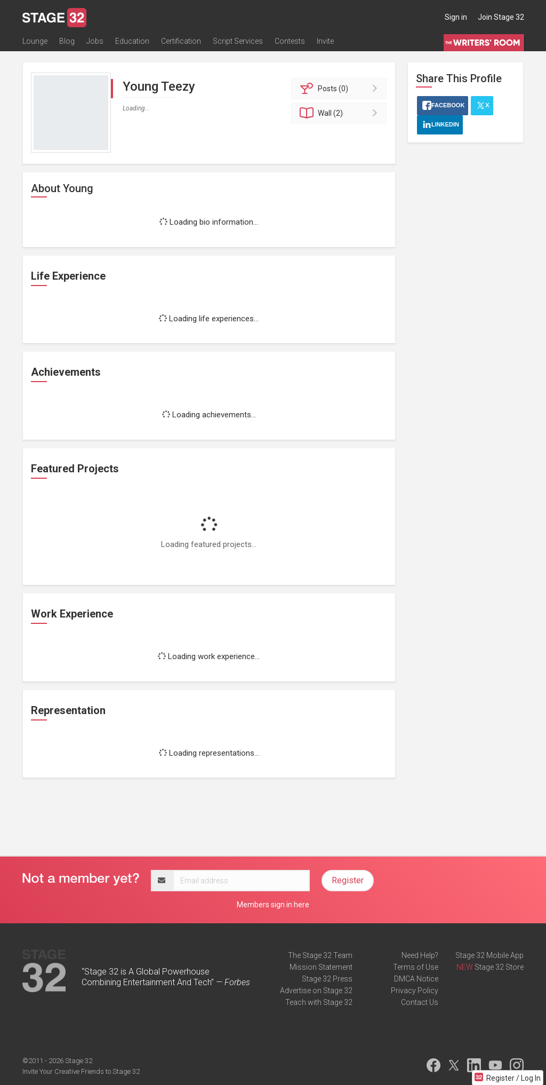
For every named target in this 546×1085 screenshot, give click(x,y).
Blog (67, 41)
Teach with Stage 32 (318, 1002)
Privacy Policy (414, 990)
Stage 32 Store (499, 967)
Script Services (238, 41)
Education (132, 41)
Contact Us (419, 1002)
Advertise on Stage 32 (316, 990)
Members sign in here (273, 904)
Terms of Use (415, 967)
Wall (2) (340, 113)
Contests (290, 41)
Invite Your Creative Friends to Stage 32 (81, 1071)
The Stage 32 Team (320, 955)
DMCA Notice (416, 979)
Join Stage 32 (501, 17)
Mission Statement (321, 967)
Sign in (456, 17)
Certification (181, 41)
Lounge (34, 41)
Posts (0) (340, 88)
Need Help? (420, 955)
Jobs (94, 41)
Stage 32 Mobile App (489, 955)
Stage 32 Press (327, 979)
